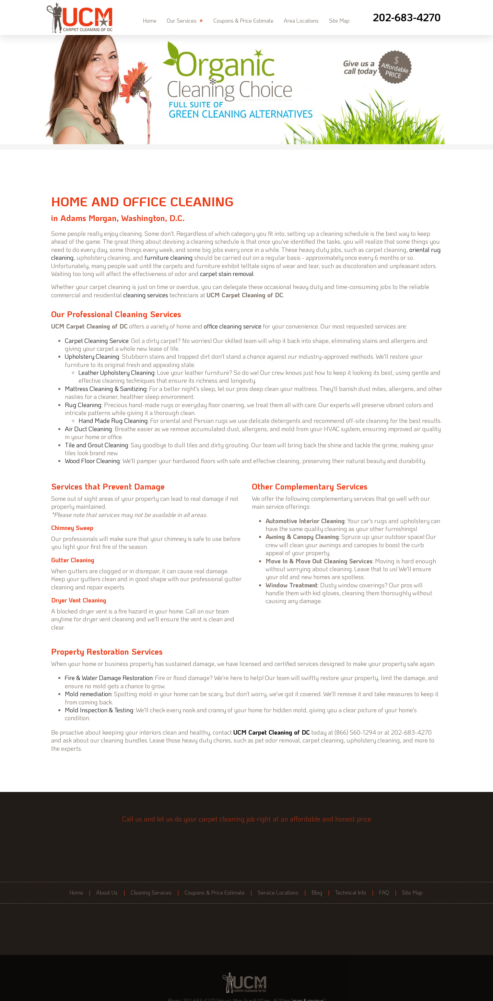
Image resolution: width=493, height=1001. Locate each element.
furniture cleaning (168, 257)
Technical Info (350, 892)
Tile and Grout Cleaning (96, 445)
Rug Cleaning (83, 405)
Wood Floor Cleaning (92, 461)
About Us (107, 892)
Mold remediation (88, 694)
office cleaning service (232, 326)
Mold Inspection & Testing (99, 710)
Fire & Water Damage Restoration (109, 678)
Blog (317, 892)
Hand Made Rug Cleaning (113, 420)
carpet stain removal (227, 273)
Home (149, 20)
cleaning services (145, 295)
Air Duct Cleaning (88, 429)
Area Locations (301, 20)
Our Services (185, 20)
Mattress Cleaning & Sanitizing (106, 388)
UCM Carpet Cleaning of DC (271, 732)
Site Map (339, 20)
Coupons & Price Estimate (243, 20)
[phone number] (407, 17)
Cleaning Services (151, 892)
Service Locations (278, 892)
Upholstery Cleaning (92, 356)
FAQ (384, 892)
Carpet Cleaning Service (97, 340)
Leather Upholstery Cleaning (117, 372)
